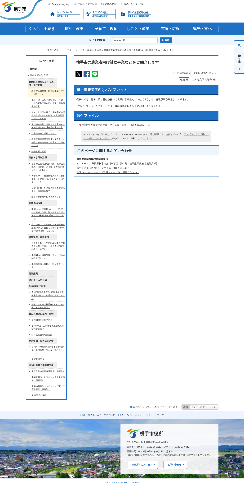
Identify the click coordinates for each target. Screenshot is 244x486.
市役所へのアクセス (142, 464)
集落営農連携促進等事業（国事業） (48, 371)
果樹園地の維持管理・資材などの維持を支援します (48, 257)
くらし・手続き (41, 29)
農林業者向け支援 (113, 50)
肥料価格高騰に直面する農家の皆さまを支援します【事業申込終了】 (48, 126)
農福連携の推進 (38, 395)
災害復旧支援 (37, 359)
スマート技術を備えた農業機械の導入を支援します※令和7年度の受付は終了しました (48, 115)
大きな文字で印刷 (202, 79)
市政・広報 (170, 29)
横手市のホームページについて (99, 415)
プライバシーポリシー (132, 415)
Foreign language (61, 4)
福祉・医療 (74, 29)
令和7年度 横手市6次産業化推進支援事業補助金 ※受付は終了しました (48, 295)
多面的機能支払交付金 (41, 320)
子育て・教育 (106, 29)
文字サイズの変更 (87, 4)
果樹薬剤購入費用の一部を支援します (48, 266)
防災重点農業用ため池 (41, 334)
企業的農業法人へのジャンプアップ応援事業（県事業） (48, 388)
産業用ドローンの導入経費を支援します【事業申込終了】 (48, 189)
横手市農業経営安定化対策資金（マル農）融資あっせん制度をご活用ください (48, 142)
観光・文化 (202, 29)
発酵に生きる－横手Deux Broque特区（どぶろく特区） (48, 306)
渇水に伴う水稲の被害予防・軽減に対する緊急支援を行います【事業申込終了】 (48, 103)
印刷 (182, 80)
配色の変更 (110, 4)
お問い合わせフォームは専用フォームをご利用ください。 (108, 172)
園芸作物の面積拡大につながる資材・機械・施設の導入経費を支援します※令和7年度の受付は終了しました (48, 214)
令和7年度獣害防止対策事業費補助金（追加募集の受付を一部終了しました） (48, 350)
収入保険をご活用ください (44, 133)
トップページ (69, 50)
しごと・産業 (138, 29)
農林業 (97, 50)
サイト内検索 (97, 40)
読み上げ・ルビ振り (135, 4)
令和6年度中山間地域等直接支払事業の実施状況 (47, 327)
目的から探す (239, 57)
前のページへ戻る (142, 407)
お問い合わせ (174, 464)
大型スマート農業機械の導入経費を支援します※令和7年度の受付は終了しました (48, 179)
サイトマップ (157, 415)
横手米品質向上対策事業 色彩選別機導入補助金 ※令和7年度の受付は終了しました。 (48, 166)
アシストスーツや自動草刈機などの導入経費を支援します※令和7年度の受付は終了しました (48, 246)
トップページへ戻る (167, 407)
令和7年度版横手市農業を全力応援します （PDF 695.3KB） (116, 124)
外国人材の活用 (38, 151)
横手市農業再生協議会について (46, 197)
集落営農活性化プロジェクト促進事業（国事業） (48, 379)
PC (193, 407)
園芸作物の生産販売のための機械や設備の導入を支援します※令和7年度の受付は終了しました (48, 227)
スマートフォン (208, 407)
